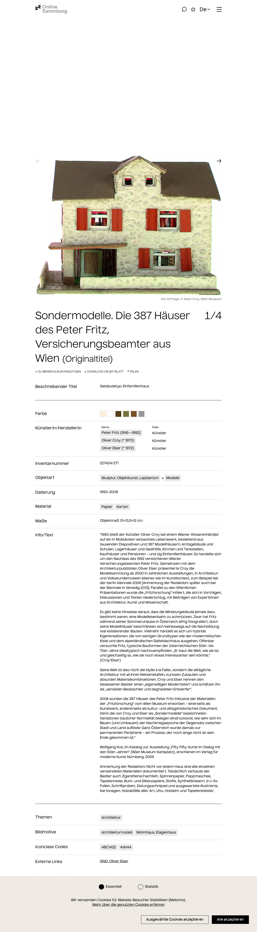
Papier (107, 506)
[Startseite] (51, 9)
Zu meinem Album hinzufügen (58, 371)
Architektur (111, 817)
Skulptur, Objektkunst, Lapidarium (130, 478)
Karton (122, 506)
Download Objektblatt (104, 371)
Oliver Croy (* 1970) (118, 440)
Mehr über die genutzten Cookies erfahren (128, 904)
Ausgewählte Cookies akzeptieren (174, 919)
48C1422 (109, 847)
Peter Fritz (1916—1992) (121, 432)
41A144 (125, 847)
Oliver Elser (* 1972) (118, 448)
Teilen (133, 371)
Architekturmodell (117, 832)
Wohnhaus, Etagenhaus (156, 832)
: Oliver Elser (114, 861)
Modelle (172, 478)
